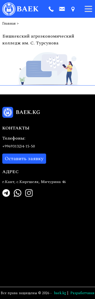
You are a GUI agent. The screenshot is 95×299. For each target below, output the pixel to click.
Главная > (10, 23)
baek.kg (60, 293)
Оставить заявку (24, 158)
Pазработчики (82, 293)
